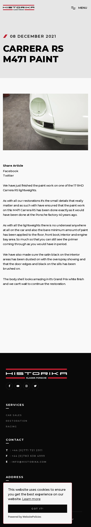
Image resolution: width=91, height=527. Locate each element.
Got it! (38, 508)
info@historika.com (29, 461)
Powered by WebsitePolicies (24, 516)
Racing (11, 426)
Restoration (16, 420)
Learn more (31, 499)
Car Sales (14, 415)
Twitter (8, 175)
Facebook (10, 171)
